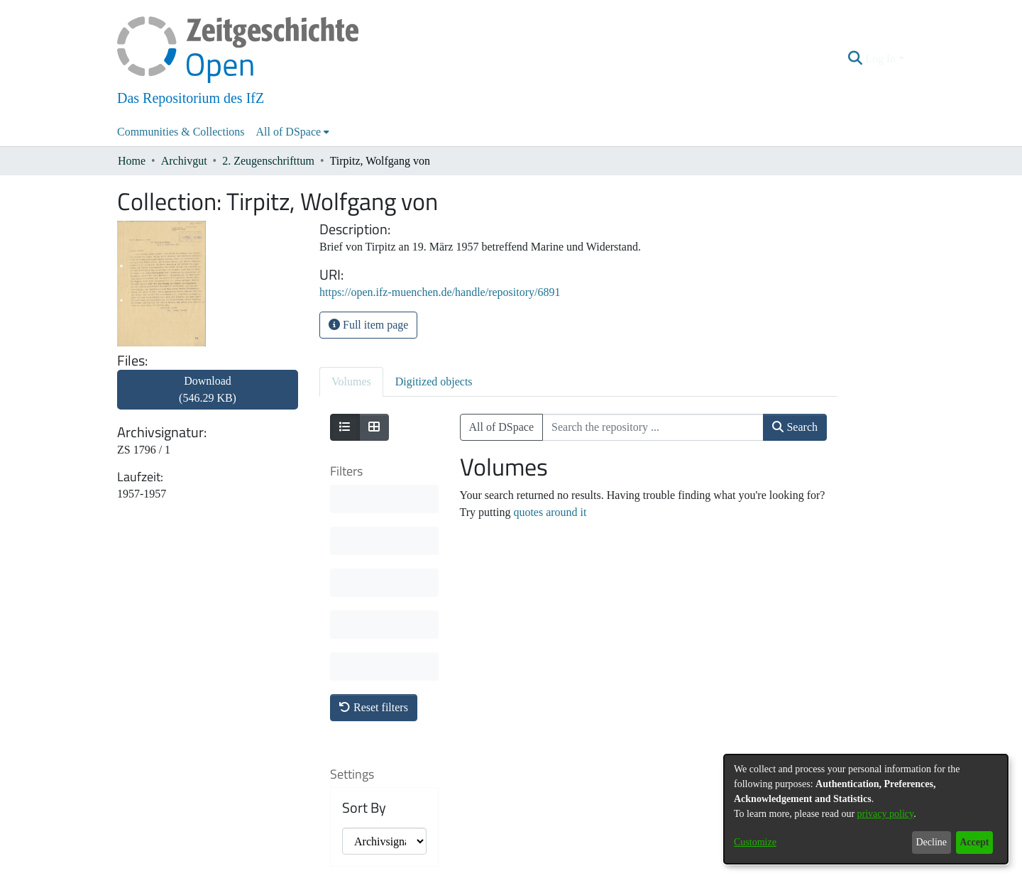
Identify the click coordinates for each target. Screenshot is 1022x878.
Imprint (585, 869)
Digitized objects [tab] (434, 381)
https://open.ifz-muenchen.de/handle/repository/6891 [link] (439, 292)
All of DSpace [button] (289, 132)
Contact (471, 869)
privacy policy (885, 813)
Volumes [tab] (351, 381)
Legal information (528, 869)
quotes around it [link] (549, 512)
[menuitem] (293, 132)
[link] (207, 398)
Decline (931, 842)
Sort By (364, 598)
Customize (755, 842)
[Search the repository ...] (653, 427)
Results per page (376, 698)
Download (207, 389)
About (435, 869)
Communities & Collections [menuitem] (181, 132)
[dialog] (866, 809)
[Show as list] (345, 427)
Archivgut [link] (184, 161)
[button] (855, 58)
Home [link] (131, 161)
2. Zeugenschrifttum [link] (268, 161)
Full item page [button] (368, 325)
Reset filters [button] (373, 498)
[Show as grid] (374, 427)
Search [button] (795, 427)
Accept (974, 842)
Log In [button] (882, 59)
